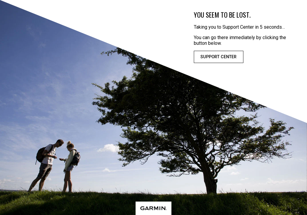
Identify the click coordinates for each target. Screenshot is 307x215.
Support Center (218, 56)
